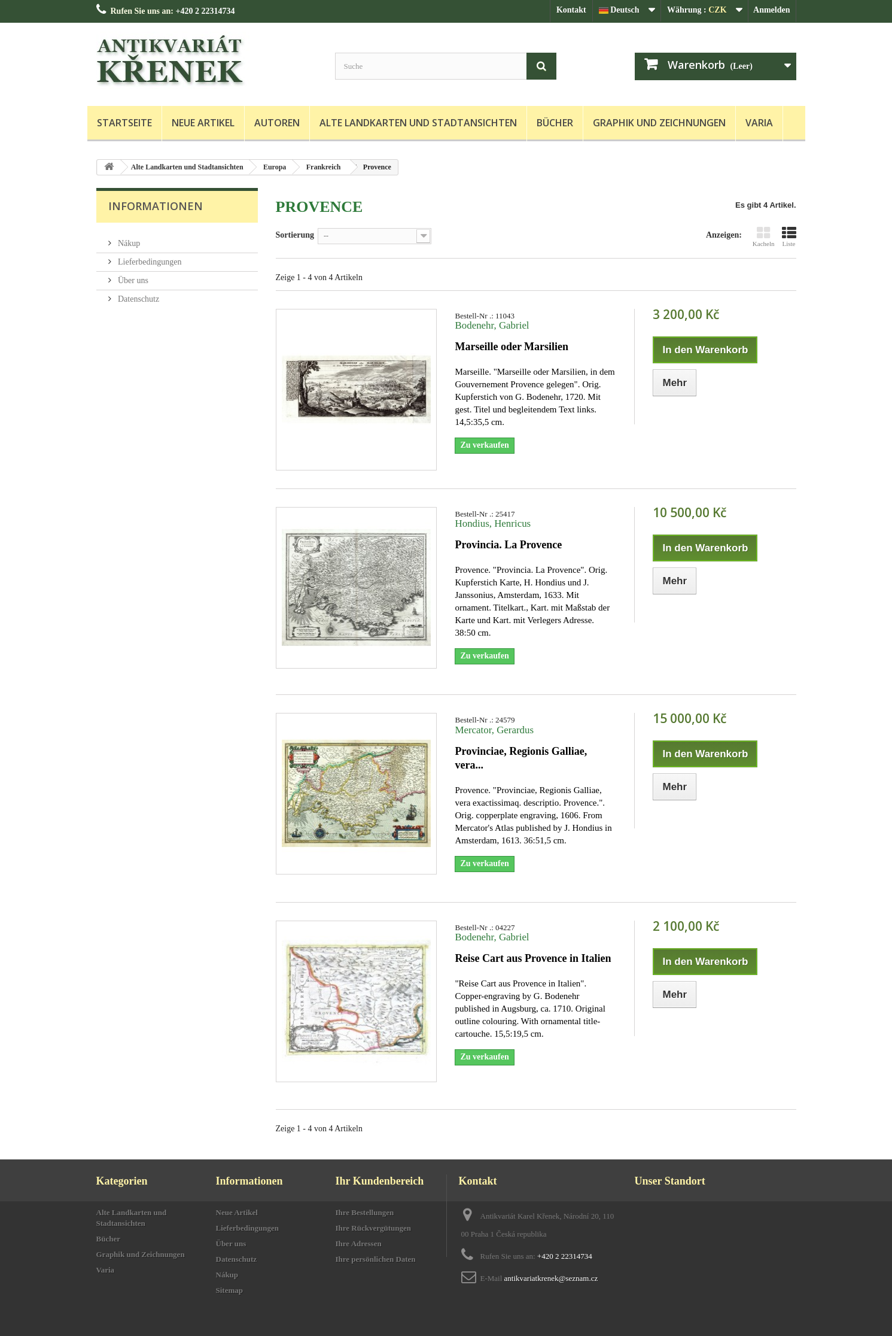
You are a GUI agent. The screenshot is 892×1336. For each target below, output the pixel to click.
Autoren (277, 122)
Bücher (555, 122)
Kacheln (764, 236)
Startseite (124, 122)
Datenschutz (138, 294)
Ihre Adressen (359, 1243)
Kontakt (571, 9)
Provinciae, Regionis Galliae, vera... (521, 758)
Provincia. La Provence (508, 545)
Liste (789, 236)
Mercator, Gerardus (494, 730)
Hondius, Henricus (493, 523)
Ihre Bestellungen (365, 1212)
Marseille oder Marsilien (511, 347)
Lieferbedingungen (149, 257)
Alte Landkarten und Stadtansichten (418, 122)
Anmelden (771, 9)
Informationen (155, 206)
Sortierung (295, 234)
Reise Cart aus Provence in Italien (533, 958)
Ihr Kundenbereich (380, 1181)
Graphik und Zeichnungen (659, 122)
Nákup (128, 238)
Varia (759, 122)
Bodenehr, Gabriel (492, 325)
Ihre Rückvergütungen (374, 1227)
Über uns (132, 275)
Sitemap (229, 1290)
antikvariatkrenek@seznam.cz (551, 1278)
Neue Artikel (203, 122)
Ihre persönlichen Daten (376, 1259)
